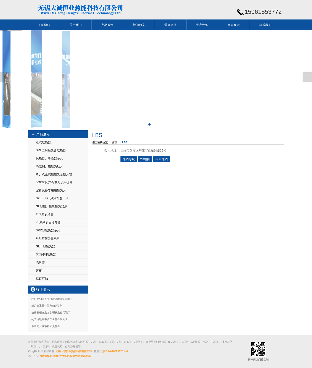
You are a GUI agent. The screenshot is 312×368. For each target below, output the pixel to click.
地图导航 (129, 159)
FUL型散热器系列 (48, 238)
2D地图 (145, 159)
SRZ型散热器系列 (48, 230)
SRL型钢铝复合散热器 (51, 150)
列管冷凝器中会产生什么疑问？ (49, 319)
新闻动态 (139, 25)
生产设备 (202, 25)
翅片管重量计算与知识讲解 (47, 305)
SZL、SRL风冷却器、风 (52, 198)
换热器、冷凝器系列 (49, 158)
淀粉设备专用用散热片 (51, 190)
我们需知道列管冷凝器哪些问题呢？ (52, 298)
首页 (114, 142)
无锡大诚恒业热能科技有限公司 (73, 351)
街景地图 (162, 159)
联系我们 (265, 25)
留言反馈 (234, 25)
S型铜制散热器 (46, 254)
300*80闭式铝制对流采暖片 (54, 182)
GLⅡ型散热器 (45, 246)
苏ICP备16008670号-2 (115, 351)
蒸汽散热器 (43, 142)
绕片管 (40, 262)
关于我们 (76, 25)
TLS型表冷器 (45, 214)
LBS (124, 142)
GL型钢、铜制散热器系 (51, 206)
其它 (39, 270)
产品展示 (107, 25)
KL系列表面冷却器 (48, 222)
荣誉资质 (170, 25)
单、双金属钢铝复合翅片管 (54, 174)
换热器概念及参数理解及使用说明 (50, 312)
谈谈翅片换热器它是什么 (45, 326)
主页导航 (44, 25)
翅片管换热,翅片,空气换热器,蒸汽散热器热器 (65, 356)
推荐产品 (42, 278)
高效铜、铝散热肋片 (49, 166)
